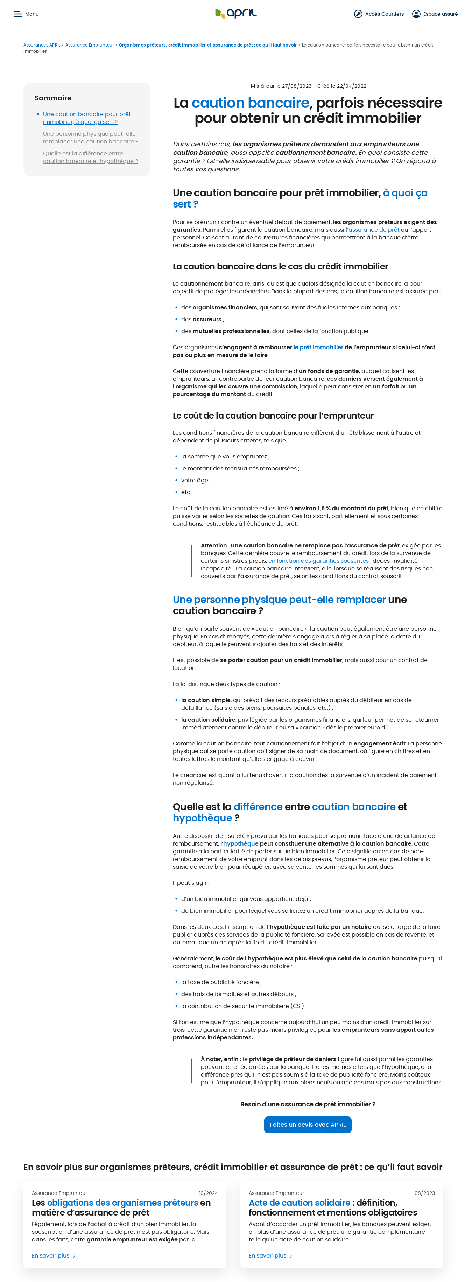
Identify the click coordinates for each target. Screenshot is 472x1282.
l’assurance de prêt (373, 230)
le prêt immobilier (318, 347)
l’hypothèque (239, 844)
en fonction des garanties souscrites (318, 561)
